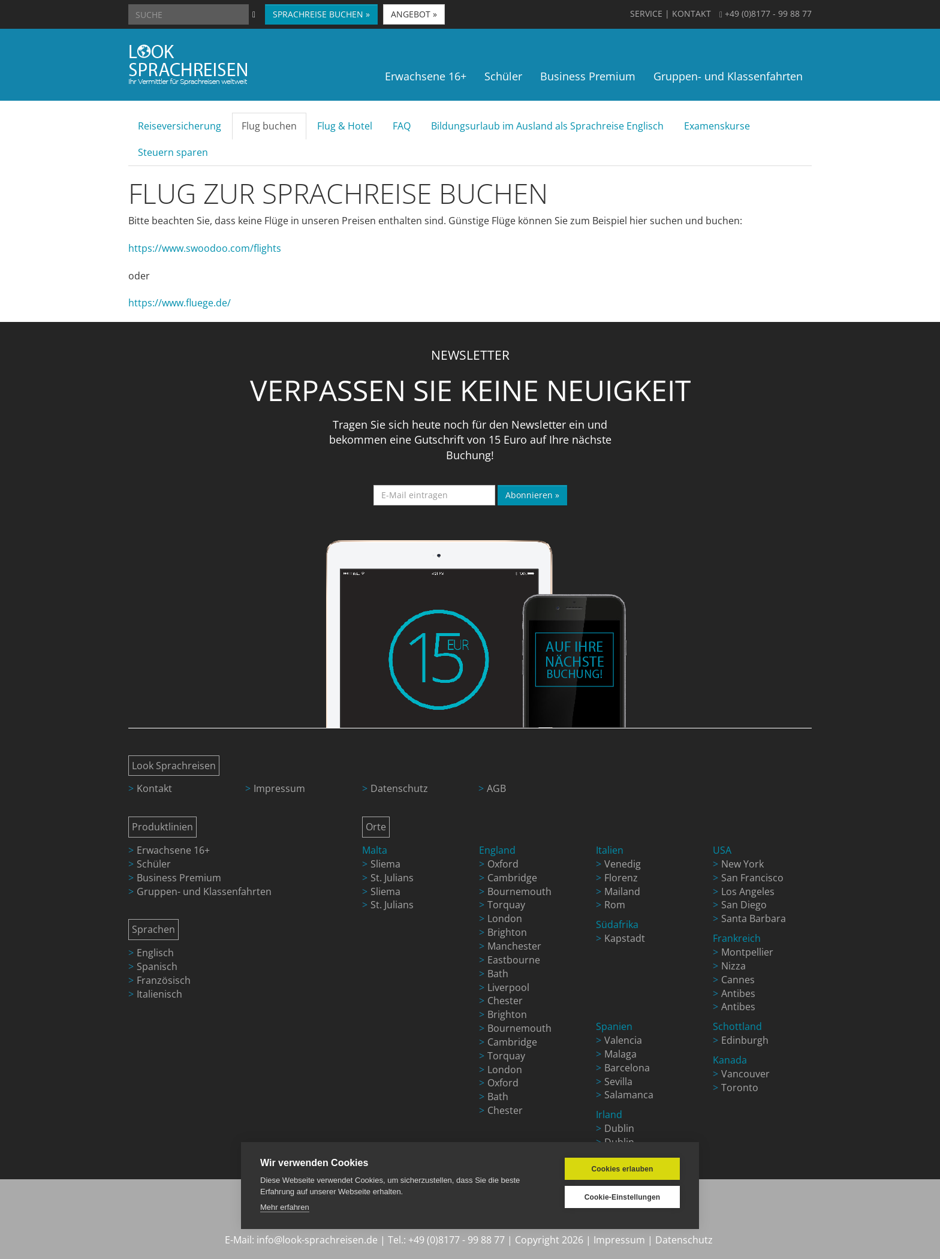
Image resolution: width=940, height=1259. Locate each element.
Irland (609, 1114)
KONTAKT (691, 13)
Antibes (738, 993)
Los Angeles (748, 891)
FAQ (402, 125)
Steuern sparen (173, 152)
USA (722, 850)
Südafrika (617, 924)
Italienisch (159, 994)
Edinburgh (745, 1040)
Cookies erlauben (622, 1169)
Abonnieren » (532, 495)
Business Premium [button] (587, 76)
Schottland (737, 1026)
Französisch (164, 980)
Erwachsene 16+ (173, 850)
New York (742, 864)
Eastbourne (513, 959)
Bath (497, 973)
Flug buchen (269, 125)
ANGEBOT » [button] (414, 14)
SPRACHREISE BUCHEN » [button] (321, 14)
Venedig (622, 864)
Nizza (733, 965)
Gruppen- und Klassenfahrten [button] (728, 76)
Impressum (279, 788)
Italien (609, 850)
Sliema (385, 864)
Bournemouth (519, 891)
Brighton (507, 932)
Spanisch (157, 966)
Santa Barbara (753, 918)
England (497, 850)
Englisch (155, 952)
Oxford (503, 864)
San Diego (744, 904)
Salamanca (628, 1094)
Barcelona (627, 1067)
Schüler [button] (503, 76)
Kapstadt (624, 938)
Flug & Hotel (344, 125)
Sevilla (618, 1081)
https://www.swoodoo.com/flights (204, 248)
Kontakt (154, 788)
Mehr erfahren (284, 1207)
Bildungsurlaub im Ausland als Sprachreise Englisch (547, 125)
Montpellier (747, 952)
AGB (496, 788)
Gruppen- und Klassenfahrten (204, 891)
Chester (505, 1000)
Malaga (620, 1054)
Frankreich (737, 938)
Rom (614, 904)
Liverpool (508, 987)
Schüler (154, 864)
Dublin (619, 1128)
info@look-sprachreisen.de (317, 1239)
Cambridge (512, 877)
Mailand (622, 891)
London (504, 918)
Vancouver (745, 1073)
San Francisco (752, 877)
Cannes (738, 979)
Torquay (506, 904)
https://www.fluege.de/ (179, 302)
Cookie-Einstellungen (623, 1197)
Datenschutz (399, 788)
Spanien (614, 1026)
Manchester (514, 946)
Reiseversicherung (179, 125)
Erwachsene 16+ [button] (425, 76)
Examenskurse (717, 125)
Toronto (739, 1087)
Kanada (730, 1060)
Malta (374, 850)
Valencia (623, 1040)
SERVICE (646, 13)
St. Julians (392, 877)
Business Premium (179, 877)
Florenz (621, 877)
